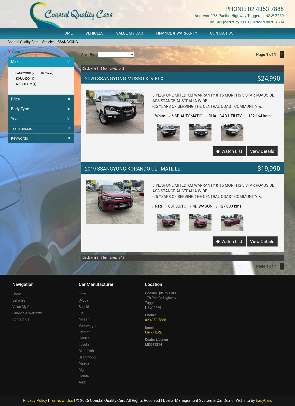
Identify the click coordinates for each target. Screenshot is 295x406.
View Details (262, 151)
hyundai (85, 332)
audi (82, 382)
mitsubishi (87, 351)
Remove (46, 73)
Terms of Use (62, 400)
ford (82, 294)
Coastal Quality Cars (23, 42)
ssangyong (87, 357)
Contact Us (221, 33)
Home (67, 33)
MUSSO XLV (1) (26, 84)
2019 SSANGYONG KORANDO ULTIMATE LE (133, 169)
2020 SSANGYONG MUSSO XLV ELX (124, 79)
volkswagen (88, 326)
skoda (83, 300)
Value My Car (129, 33)
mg (81, 370)
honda (84, 376)
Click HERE (153, 332)
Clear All (19, 52)
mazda (84, 363)
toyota (84, 344)
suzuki (84, 307)
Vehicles (94, 33)
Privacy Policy (35, 400)
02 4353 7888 (266, 9)
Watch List (232, 151)
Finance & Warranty (176, 33)
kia (81, 313)
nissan (84, 319)
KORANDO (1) (25, 78)
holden (84, 338)
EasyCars (264, 400)
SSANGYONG (68, 42)
